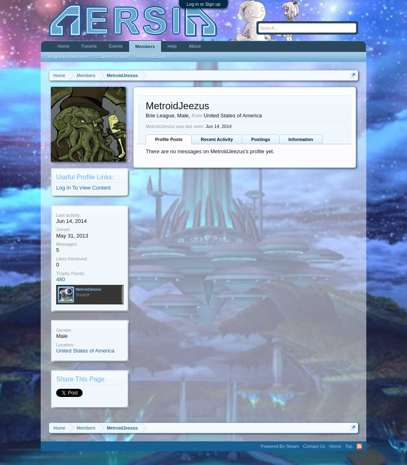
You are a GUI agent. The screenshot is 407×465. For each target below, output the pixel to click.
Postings (260, 139)
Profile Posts (168, 139)
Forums (88, 46)
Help (172, 46)
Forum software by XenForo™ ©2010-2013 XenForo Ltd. (97, 456)
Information (301, 139)
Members (145, 46)
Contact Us (314, 446)
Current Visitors (113, 56)
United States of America (85, 351)
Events (116, 46)
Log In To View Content (83, 188)
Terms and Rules (349, 456)
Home (63, 46)
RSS (359, 446)
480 (60, 279)
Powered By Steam (279, 446)
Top (348, 446)
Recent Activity (217, 139)
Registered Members (69, 56)
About (195, 46)
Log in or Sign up (203, 4)
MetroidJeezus (88, 289)
